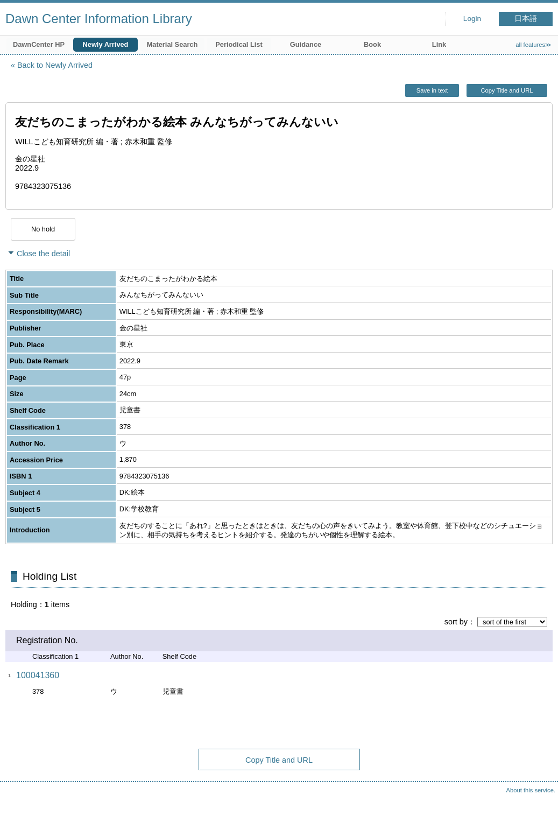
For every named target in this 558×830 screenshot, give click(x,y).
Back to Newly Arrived (55, 65)
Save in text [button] (432, 90)
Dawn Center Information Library (98, 18)
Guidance (305, 44)
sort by (456, 621)
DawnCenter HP (39, 44)
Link (439, 44)
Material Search (172, 44)
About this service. (530, 790)
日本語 (525, 19)
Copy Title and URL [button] (507, 90)
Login (472, 19)
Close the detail (43, 253)
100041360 (37, 675)
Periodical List (238, 44)
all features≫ (533, 44)
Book (372, 44)
